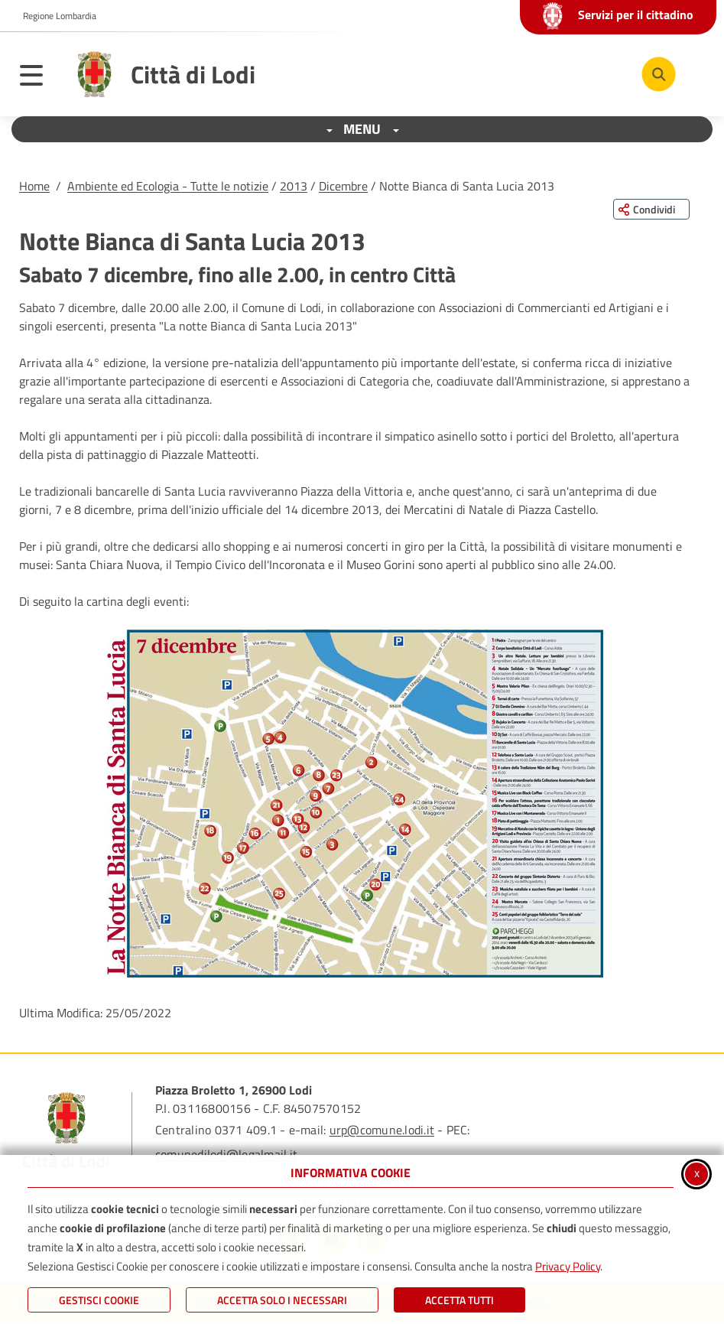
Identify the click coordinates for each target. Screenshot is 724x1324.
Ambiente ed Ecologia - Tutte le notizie (167, 186)
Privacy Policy (567, 1266)
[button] (354, 803)
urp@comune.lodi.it (382, 1130)
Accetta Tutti (459, 1300)
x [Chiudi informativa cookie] (697, 1172)
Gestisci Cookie (99, 1300)
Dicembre (343, 186)
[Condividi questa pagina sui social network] (651, 209)
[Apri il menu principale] (39, 78)
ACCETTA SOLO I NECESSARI (282, 1300)
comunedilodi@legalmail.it (226, 1154)
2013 (293, 186)
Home (34, 186)
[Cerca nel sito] (658, 74)
